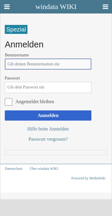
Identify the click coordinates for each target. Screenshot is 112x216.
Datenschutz (13, 168)
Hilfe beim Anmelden (48, 128)
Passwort (12, 78)
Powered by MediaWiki (88, 178)
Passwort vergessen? (48, 139)
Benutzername (17, 55)
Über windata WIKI (44, 168)
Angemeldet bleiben (34, 101)
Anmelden (48, 115)
